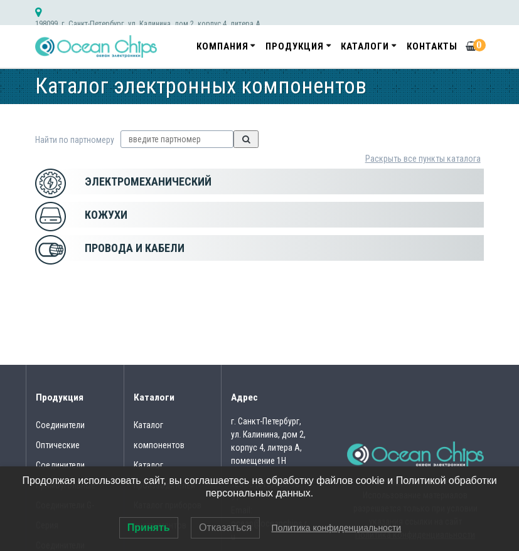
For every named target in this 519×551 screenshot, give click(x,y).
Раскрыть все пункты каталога (423, 159)
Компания (222, 46)
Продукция (294, 46)
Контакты (432, 46)
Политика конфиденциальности (337, 528)
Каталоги (365, 46)
